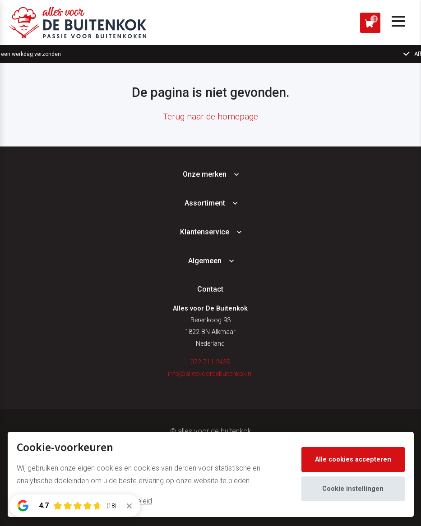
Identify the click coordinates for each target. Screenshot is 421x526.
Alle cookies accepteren (353, 459)
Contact (210, 289)
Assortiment (205, 203)
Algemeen (205, 260)
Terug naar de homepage (210, 116)
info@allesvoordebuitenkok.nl (210, 374)
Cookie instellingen (353, 489)
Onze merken (205, 174)
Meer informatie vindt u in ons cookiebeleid (84, 501)
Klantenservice (204, 232)
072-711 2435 (210, 362)
